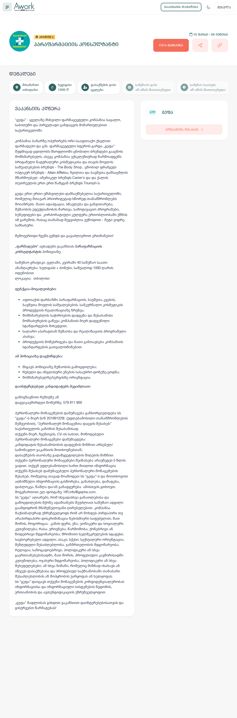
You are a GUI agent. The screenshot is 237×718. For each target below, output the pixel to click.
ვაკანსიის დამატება (181, 7)
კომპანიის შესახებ (184, 129)
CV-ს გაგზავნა (171, 45)
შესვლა (224, 7)
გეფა (167, 112)
